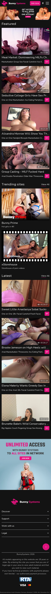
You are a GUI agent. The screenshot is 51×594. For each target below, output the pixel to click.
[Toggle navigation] (47, 3)
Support (5, 518)
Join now (35, 3)
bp (47, 100)
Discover (6, 511)
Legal (4, 533)
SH (47, 61)
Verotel (11, 573)
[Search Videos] (42, 3)
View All (45, 184)
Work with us (8, 525)
